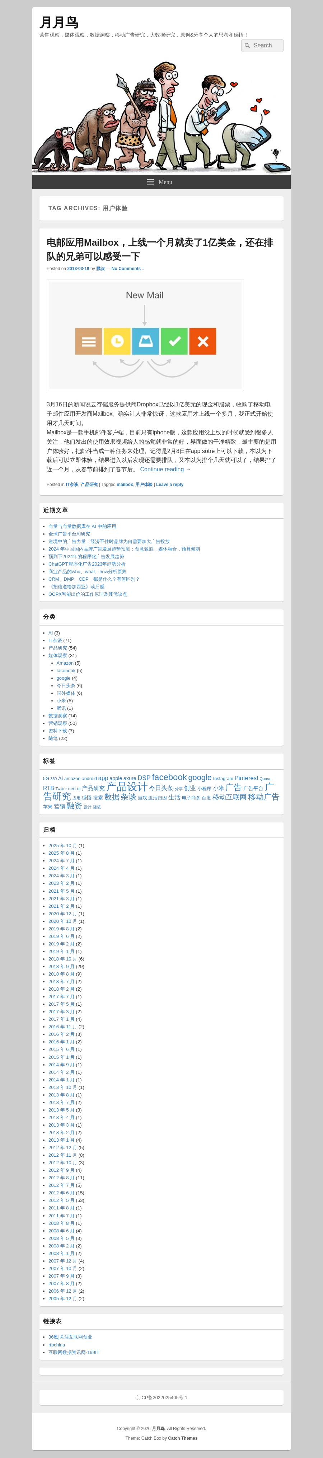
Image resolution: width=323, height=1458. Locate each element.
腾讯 (61, 708)
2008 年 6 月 (61, 1230)
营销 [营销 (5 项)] (59, 806)
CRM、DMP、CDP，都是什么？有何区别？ (94, 579)
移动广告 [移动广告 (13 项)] (264, 796)
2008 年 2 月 (61, 1246)
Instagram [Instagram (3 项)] (223, 778)
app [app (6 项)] (103, 778)
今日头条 (66, 685)
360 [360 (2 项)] (54, 779)
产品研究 (89, 484)
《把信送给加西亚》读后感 (76, 586)
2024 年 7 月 (61, 860)
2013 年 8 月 (61, 1095)
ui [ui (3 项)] (78, 788)
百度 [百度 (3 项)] (206, 798)
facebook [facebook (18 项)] (169, 777)
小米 (61, 700)
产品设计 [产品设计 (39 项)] (127, 786)
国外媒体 (66, 693)
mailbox (125, 484)
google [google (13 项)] (200, 777)
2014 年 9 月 (61, 1064)
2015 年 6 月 (61, 1049)
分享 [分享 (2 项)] (179, 789)
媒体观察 (57, 655)
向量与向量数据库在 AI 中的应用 (82, 526)
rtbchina (56, 1345)
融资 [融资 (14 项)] (74, 805)
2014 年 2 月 (61, 1072)
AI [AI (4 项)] (60, 778)
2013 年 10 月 (62, 1087)
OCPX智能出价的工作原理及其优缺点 (87, 594)
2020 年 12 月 (62, 913)
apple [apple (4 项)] (115, 778)
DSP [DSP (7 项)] (143, 778)
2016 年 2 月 (61, 1034)
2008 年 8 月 (61, 1223)
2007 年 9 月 (61, 1276)
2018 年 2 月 (61, 989)
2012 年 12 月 (62, 1147)
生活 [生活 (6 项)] (174, 797)
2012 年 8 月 (61, 1177)
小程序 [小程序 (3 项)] (204, 788)
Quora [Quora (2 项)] (265, 779)
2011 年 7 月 (61, 1215)
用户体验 (144, 484)
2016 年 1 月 (61, 1041)
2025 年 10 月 (62, 845)
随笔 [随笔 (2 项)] (97, 807)
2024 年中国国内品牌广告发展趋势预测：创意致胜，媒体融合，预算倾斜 (124, 549)
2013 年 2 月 (61, 1132)
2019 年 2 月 (61, 944)
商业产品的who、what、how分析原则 (87, 571)
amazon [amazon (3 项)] (72, 778)
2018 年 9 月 (61, 966)
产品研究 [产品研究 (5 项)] (93, 788)
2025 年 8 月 (61, 853)
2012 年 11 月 (62, 1155)
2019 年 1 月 (61, 951)
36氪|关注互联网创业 (70, 1337)
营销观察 (57, 723)
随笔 (53, 738)
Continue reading (165, 469)
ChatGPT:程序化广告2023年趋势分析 (87, 564)
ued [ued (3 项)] (72, 788)
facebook (66, 670)
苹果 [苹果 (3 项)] (47, 807)
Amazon (65, 663)
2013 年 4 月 (61, 1117)
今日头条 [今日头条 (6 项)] (161, 788)
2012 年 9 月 (61, 1170)
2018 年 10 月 (62, 959)
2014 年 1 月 (61, 1079)
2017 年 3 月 (61, 1011)
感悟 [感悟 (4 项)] (86, 798)
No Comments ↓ (128, 268)
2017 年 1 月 (61, 1019)
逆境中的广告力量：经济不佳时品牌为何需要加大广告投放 (109, 541)
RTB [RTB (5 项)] (48, 788)
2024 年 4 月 (61, 868)
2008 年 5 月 (61, 1238)
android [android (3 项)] (89, 778)
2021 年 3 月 (61, 898)
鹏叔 (100, 268)
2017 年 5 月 (61, 1004)
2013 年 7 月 (61, 1102)
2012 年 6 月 (61, 1192)
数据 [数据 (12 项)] (112, 797)
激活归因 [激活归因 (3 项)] (157, 798)
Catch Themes (182, 1438)
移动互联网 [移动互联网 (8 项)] (229, 797)
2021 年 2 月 (61, 906)
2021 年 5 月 (61, 891)
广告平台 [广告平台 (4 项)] (253, 788)
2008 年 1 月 (61, 1253)
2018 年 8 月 (61, 974)
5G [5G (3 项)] (46, 778)
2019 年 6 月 (61, 936)
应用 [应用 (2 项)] (76, 798)
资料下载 (57, 730)
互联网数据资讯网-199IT (73, 1352)
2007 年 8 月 (61, 1283)
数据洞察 (57, 715)
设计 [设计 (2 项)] (88, 807)
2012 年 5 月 (61, 1200)
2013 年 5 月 (61, 1110)
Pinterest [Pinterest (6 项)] (246, 778)
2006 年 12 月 (62, 1291)
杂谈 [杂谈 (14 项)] (128, 796)
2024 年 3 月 (61, 875)
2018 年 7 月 (61, 981)
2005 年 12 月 (62, 1298)
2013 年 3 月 (61, 1125)
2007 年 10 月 (62, 1268)
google (64, 678)
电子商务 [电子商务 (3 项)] (191, 798)
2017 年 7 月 (61, 996)
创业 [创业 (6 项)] (190, 788)
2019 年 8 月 (61, 928)
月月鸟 (58, 22)
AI (50, 633)
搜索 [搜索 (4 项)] (98, 798)
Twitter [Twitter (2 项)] (61, 789)
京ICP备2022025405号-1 (162, 1397)
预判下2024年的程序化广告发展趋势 (86, 556)
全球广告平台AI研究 (69, 534)
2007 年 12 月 (62, 1261)
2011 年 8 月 (61, 1208)
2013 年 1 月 (61, 1140)
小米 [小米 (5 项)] (218, 788)
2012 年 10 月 (62, 1162)
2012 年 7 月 (61, 1185)
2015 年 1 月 (61, 1057)
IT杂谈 (72, 484)
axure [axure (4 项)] (129, 778)
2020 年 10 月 (62, 921)
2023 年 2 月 (61, 883)
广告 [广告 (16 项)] (233, 787)
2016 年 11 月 (62, 1026)
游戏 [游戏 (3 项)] (142, 798)
